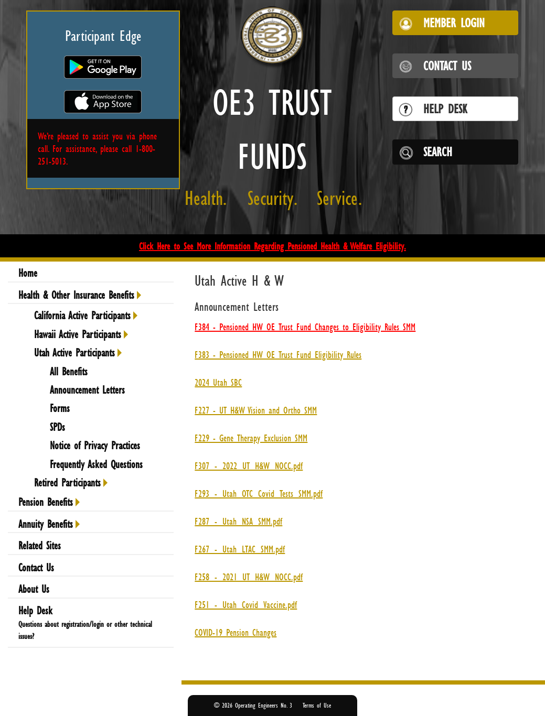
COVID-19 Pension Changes (235, 632)
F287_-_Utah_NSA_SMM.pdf (238, 521)
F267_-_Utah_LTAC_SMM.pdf (240, 549)
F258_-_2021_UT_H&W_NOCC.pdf (249, 576)
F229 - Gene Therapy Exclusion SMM (251, 437)
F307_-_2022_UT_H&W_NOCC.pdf (249, 465)
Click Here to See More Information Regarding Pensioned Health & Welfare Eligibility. (272, 246)
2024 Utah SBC (218, 382)
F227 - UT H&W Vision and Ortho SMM (256, 410)
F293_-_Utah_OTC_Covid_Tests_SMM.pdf (259, 493)
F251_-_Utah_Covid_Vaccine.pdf (246, 604)
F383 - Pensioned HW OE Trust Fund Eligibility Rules (278, 354)
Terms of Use (317, 705)
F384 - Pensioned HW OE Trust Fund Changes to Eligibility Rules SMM (305, 326)
